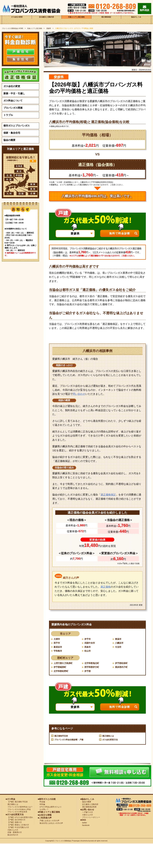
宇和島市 (58, 651)
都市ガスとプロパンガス (16, 125)
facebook (84, 826)
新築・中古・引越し (14, 93)
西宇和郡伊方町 (92, 667)
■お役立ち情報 (45, 815)
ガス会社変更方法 (110, 740)
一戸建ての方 (87, 813)
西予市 (57, 643)
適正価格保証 (106, 19)
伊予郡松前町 (122, 663)
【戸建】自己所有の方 (15, 820)
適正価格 (105, 586)
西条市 (88, 647)
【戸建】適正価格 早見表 (17, 802)
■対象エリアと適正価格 (49, 812)
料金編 (41, 802)
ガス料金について (13, 100)
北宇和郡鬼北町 (92, 663)
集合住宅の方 (12, 835)
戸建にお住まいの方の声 (48, 821)
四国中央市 (90, 643)
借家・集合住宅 (11, 133)
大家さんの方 (12, 830)
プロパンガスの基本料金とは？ (19, 807)
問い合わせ (79, 394)
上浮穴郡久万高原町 (64, 663)
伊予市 (88, 639)
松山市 (88, 651)
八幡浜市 (120, 643)
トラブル (8, 115)
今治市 (118, 647)
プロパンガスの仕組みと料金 (18, 810)
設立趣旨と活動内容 (46, 19)
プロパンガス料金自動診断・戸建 (70, 740)
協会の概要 (9, 140)
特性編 (41, 805)
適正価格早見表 (61, 736)
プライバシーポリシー (90, 818)
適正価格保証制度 (88, 807)
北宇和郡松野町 (62, 671)
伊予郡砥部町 (61, 667)
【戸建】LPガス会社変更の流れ (19, 818)
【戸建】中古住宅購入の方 (17, 828)
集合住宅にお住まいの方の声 (50, 824)
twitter (83, 823)
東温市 (118, 639)
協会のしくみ (136, 19)
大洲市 (57, 639)
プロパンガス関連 (13, 108)
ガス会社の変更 (16, 19)
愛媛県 (52, 28)
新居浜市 (58, 647)
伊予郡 (88, 671)
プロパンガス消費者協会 (63, 841)
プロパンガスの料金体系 (16, 812)
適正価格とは (108, 736)
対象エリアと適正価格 (76, 19)
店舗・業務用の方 (14, 833)
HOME (13, 28)
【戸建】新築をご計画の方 (17, 825)
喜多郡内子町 (122, 667)
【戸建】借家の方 (14, 823)
